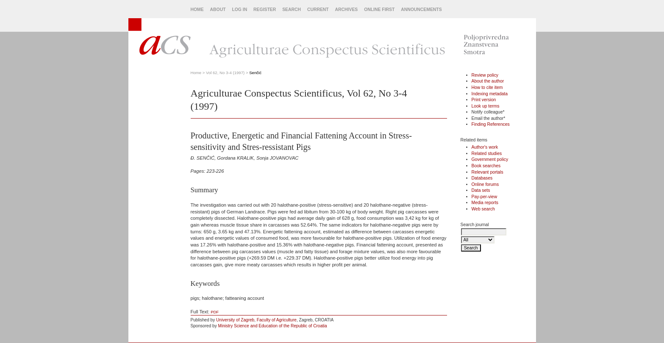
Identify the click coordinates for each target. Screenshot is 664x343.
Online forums (485, 184)
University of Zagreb (235, 320)
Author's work (485, 147)
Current (318, 9)
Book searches (486, 165)
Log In (239, 9)
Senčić (255, 72)
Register (264, 9)
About (218, 9)
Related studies (487, 153)
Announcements (421, 9)
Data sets (481, 190)
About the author (488, 81)
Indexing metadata (490, 93)
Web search (483, 209)
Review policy (485, 75)
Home (197, 9)
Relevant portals (487, 172)
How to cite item (487, 87)
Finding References (491, 124)
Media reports (485, 202)
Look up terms (486, 106)
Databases (482, 178)
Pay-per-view (484, 196)
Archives (346, 9)
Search (291, 9)
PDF (215, 312)
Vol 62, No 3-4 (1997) (225, 72)
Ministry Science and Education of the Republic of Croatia (272, 326)
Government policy (490, 159)
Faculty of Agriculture (277, 320)
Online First (379, 9)
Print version (484, 99)
